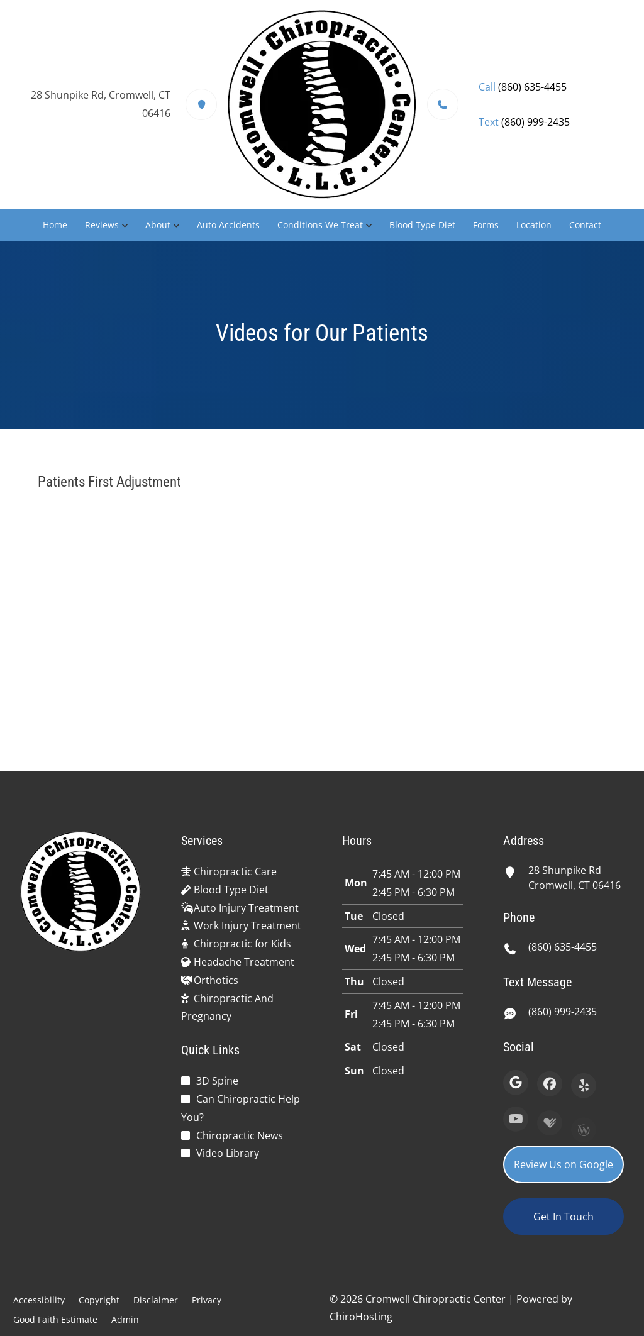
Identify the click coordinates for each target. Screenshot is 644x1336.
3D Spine (217, 1081)
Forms (486, 225)
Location (534, 225)
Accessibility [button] (39, 1300)
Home (55, 225)
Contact (585, 225)
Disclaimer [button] (155, 1300)
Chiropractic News (239, 1135)
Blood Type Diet (422, 225)
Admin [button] (125, 1319)
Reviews (102, 225)
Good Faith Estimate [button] (55, 1319)
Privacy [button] (206, 1300)
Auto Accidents (228, 225)
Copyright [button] (99, 1300)
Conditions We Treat (320, 225)
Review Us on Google (563, 1164)
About (157, 225)
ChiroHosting (361, 1316)
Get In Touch (563, 1216)
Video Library (227, 1153)
